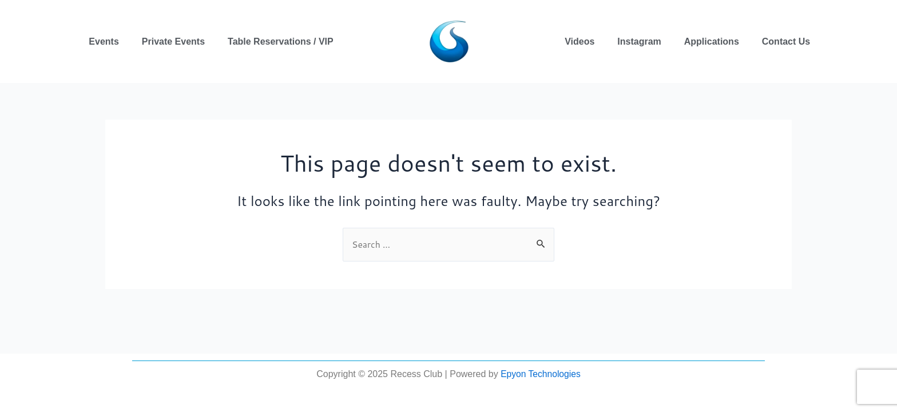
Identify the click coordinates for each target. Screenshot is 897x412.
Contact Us (786, 41)
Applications (711, 41)
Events (103, 41)
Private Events (173, 41)
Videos (579, 41)
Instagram (639, 41)
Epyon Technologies (540, 374)
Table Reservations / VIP (281, 41)
